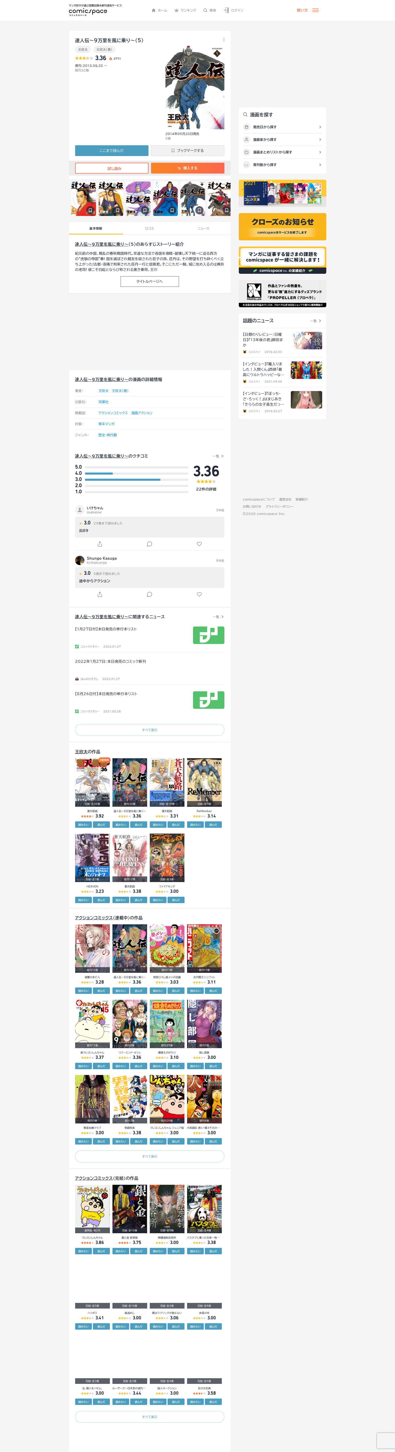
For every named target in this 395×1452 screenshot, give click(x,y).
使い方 (302, 10)
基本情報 (96, 228)
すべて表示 (149, 729)
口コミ (149, 228)
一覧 (216, 456)
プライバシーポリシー (279, 506)
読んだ (101, 824)
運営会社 (285, 499)
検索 (209, 10)
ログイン (233, 10)
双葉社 (104, 402)
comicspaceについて (259, 499)
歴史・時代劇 (108, 435)
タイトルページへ (149, 281)
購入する (187, 168)
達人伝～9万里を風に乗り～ (102, 244)
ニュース (203, 228)
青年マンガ (107, 424)
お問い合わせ (252, 506)
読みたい (83, 824)
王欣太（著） (104, 49)
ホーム (159, 10)
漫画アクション (142, 413)
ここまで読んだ (112, 150)
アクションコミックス (113, 413)
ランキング (185, 10)
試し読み (111, 168)
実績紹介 (302, 499)
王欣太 (83, 49)
